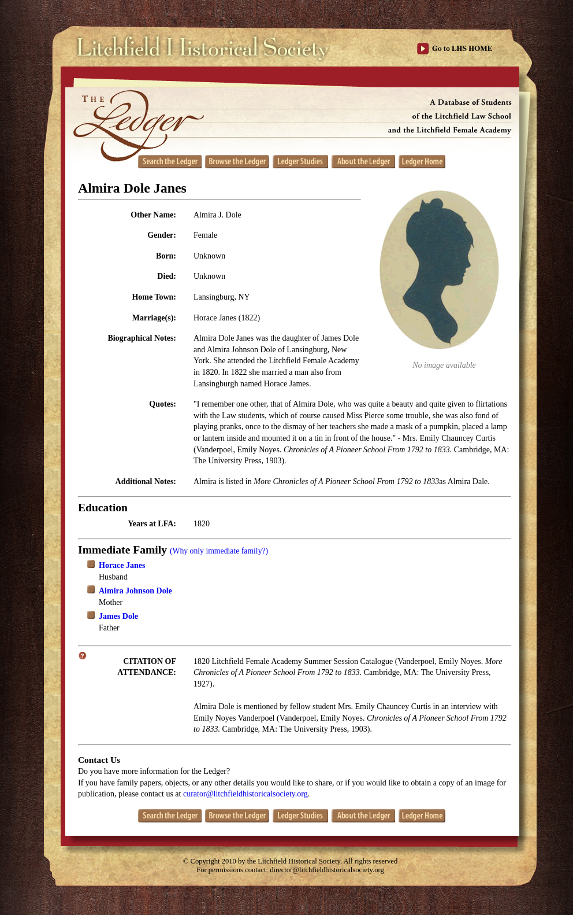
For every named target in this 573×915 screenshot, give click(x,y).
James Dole (118, 616)
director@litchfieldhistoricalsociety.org (327, 870)
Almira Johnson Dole (135, 590)
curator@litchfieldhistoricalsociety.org (245, 793)
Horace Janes (122, 565)
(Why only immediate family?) (219, 551)
